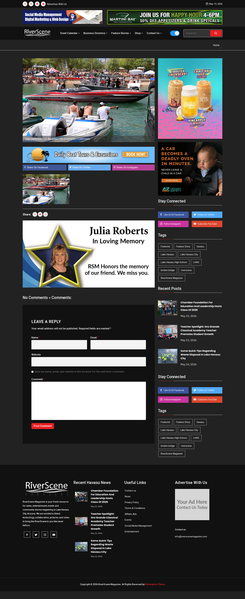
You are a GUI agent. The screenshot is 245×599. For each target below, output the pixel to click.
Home (216, 45)
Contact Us (154, 33)
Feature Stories (121, 33)
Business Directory (95, 33)
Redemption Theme (155, 584)
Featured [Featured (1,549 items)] (165, 246)
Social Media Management (138, 525)
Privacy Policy (132, 502)
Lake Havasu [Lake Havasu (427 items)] (167, 254)
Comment (37, 379)
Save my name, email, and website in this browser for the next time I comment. (79, 371)
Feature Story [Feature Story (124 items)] (183, 246)
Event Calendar (70, 33)
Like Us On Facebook (173, 214)
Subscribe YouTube (207, 224)
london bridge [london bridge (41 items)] (168, 270)
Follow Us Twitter (206, 214)
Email (94, 337)
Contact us (130, 490)
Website (36, 354)
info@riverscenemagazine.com (191, 536)
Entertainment (132, 531)
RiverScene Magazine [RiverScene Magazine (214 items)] (172, 278)
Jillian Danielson (33, 138)
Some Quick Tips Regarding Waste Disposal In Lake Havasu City (200, 354)
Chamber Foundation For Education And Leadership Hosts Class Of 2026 (201, 306)
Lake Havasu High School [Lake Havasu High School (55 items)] (174, 262)
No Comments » (69, 138)
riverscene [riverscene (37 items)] (186, 270)
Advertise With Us (57, 4)
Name (35, 337)
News (127, 496)
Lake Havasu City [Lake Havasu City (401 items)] (189, 254)
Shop (139, 33)
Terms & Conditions (135, 508)
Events (128, 519)
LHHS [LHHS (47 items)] (196, 262)
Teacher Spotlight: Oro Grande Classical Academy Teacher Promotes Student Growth (200, 330)
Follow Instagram (172, 224)
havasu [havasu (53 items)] (200, 246)
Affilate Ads (131, 514)
